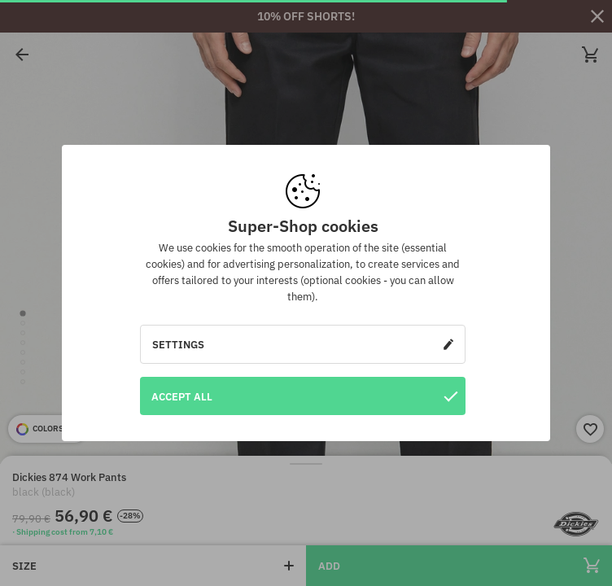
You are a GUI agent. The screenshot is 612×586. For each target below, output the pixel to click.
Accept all (304, 396)
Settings (302, 344)
